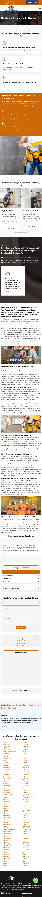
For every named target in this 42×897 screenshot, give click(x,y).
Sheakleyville (7, 788)
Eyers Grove (26, 803)
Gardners (25, 792)
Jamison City (26, 760)
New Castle (7, 836)
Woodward (7, 746)
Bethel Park (26, 847)
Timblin (6, 771)
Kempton (25, 751)
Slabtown (6, 781)
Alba (24, 861)
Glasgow (25, 787)
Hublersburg (26, 763)
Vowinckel (7, 763)
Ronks (6, 797)
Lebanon (6, 863)
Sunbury (6, 774)
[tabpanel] (10, 209)
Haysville (25, 771)
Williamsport (7, 747)
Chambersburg (27, 829)
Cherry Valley (26, 827)
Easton (25, 808)
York (5, 742)
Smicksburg (7, 779)
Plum (5, 813)
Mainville (6, 856)
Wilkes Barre (7, 749)
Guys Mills (25, 779)
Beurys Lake (26, 843)
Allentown (25, 859)
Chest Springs (26, 826)
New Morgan (7, 831)
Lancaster (25, 744)
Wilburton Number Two (10, 751)
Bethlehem (26, 845)
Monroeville (7, 847)
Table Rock (7, 772)
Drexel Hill (25, 815)
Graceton (25, 783)
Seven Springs (8, 794)
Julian (24, 753)
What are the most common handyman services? (17, 540)
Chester (25, 824)
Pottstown (7, 811)
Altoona (25, 858)
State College (7, 776)
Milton (6, 851)
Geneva (25, 790)
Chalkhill (25, 831)
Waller (6, 760)
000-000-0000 (32, 2)
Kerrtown (25, 749)
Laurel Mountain (8, 865)
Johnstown (26, 755)
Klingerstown (26, 746)
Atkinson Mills (26, 856)
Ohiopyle (6, 822)
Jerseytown (26, 756)
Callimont (25, 838)
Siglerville (6, 783)
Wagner (6, 762)
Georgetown (26, 788)
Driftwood (25, 813)
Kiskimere (25, 747)
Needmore (7, 840)
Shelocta (6, 787)
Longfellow (7, 858)
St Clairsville (7, 778)
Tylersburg (7, 769)
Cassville (25, 833)
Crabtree (25, 819)
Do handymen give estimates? (11, 560)
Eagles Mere (26, 811)
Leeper (6, 861)
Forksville (25, 801)
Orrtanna (6, 820)
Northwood (7, 824)
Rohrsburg (7, 801)
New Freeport (7, 833)
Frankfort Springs (27, 795)
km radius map (21, 669)
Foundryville (26, 797)
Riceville (6, 803)
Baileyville (25, 851)
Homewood (26, 767)
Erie (24, 804)
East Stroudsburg (27, 810)
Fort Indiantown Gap (28, 799)
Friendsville (26, 794)
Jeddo (24, 758)
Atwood (25, 852)
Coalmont (25, 820)
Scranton (6, 795)
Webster (6, 756)
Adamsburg (26, 865)
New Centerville (8, 835)
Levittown (6, 859)
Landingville (26, 742)
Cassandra (26, 836)
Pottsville (6, 810)
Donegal (25, 817)
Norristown (7, 826)
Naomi (6, 842)
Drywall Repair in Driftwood (30, 210)
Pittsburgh (7, 815)
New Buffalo (7, 838)
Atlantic (25, 854)
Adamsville (26, 863)
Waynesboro (7, 758)
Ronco (6, 799)
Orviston (6, 819)
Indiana (25, 762)
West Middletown (8, 755)
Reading (6, 806)
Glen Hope (26, 785)
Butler (24, 840)
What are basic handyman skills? (12, 556)
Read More (10, 228)
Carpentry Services (5, 895)
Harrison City (26, 772)
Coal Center (26, 822)
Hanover (25, 776)
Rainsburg (7, 808)
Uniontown (7, 767)
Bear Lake (25, 849)
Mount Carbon (8, 845)
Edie (24, 806)
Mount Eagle (7, 843)
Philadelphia (7, 817)
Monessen (7, 849)
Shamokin (7, 790)
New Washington (8, 827)
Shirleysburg (7, 785)
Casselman (26, 835)
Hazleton (25, 769)
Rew (5, 804)
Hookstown (26, 765)
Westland (6, 753)
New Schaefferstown (9, 829)
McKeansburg (8, 852)
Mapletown (7, 854)
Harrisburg (26, 774)
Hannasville (26, 778)
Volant (6, 765)
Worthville (6, 744)
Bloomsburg (26, 842)
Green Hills (26, 781)
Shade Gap (7, 792)
